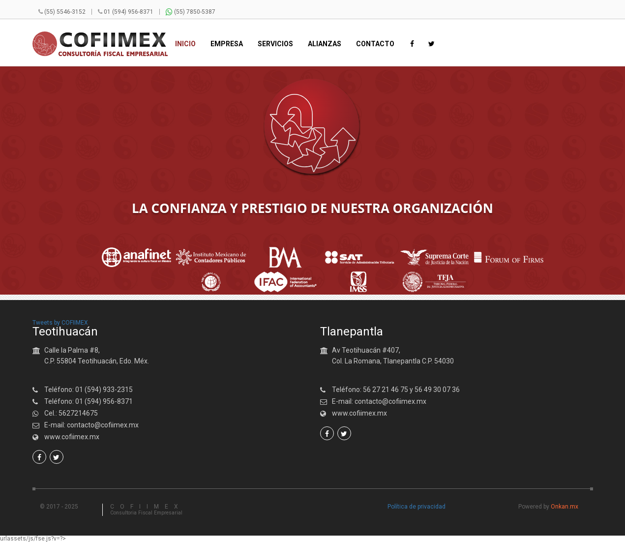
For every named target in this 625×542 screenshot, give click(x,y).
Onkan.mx (564, 506)
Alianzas (324, 44)
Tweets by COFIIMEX (60, 322)
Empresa (226, 44)
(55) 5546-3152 (65, 11)
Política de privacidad (416, 506)
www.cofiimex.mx (71, 436)
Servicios (275, 44)
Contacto (375, 44)
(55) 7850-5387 (190, 11)
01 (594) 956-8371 (128, 11)
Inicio (185, 44)
